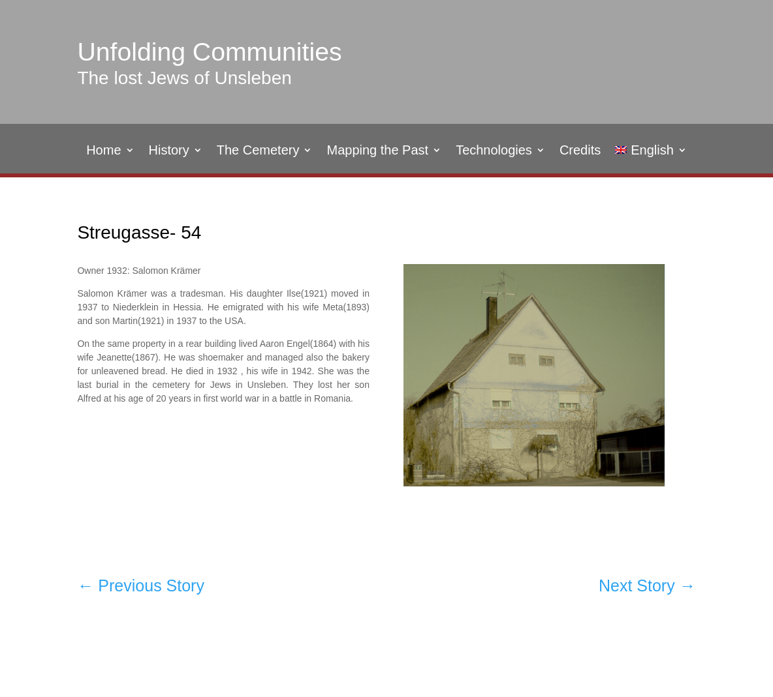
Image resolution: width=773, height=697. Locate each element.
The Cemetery (258, 151)
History (169, 151)
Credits (580, 151)
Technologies (494, 151)
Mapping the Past (377, 151)
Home (103, 151)
